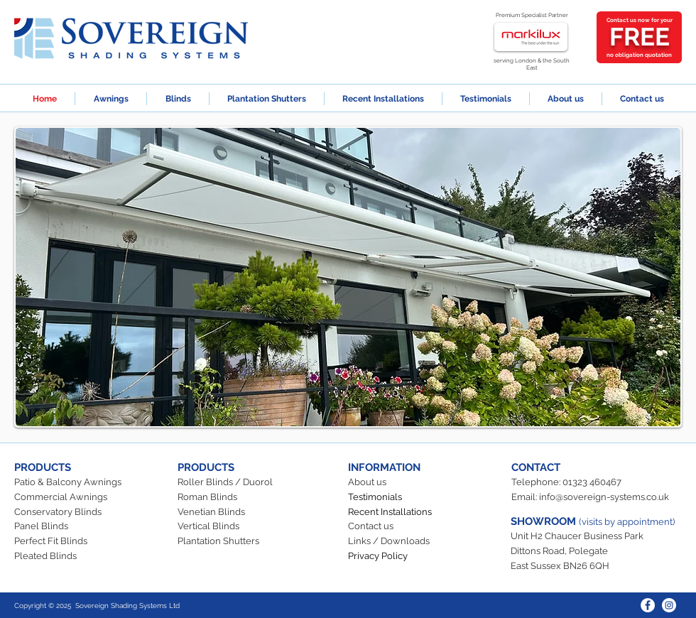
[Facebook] (648, 605)
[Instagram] (669, 605)
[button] (348, 277)
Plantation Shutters (218, 541)
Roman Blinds (207, 497)
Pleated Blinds (45, 556)
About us (367, 482)
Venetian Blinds (211, 511)
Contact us (370, 526)
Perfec (28, 541)
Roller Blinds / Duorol (225, 482)
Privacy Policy (378, 556)
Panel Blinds (41, 526)
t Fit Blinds (65, 541)
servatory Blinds (67, 511)
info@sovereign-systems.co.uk (604, 497)
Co (20, 511)
